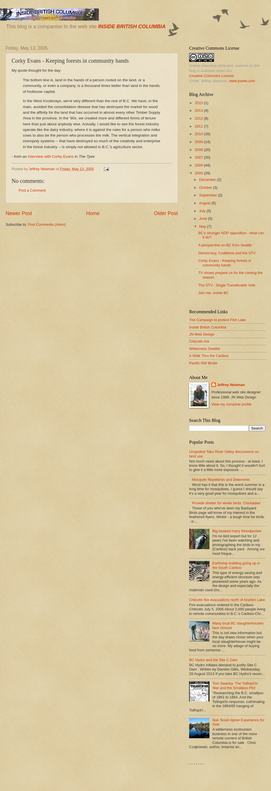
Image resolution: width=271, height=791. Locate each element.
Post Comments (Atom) (47, 224)
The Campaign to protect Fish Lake (217, 320)
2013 (199, 110)
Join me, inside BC (213, 293)
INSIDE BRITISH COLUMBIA (131, 26)
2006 (199, 165)
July (202, 211)
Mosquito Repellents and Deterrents (221, 479)
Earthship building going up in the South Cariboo (236, 565)
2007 (199, 157)
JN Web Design (201, 334)
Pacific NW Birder (203, 363)
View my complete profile (231, 404)
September (208, 195)
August (205, 203)
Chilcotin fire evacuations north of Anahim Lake (227, 600)
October (206, 187)
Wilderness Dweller (204, 349)
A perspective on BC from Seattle (225, 245)
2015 (199, 103)
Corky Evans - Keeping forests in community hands (224, 262)
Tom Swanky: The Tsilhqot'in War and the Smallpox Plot (235, 685)
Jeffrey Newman (231, 385)
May (203, 226)
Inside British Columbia (207, 327)
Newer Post (19, 213)
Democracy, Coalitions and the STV (226, 253)
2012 (199, 118)
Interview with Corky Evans (51, 156)
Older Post (166, 213)
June (203, 218)
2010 (199, 134)
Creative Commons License (211, 76)
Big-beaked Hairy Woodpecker (236, 531)
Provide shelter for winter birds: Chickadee (226, 503)
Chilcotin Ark (199, 341)
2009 (199, 142)
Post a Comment (32, 190)
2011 (199, 126)
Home (93, 213)
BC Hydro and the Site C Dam (213, 660)
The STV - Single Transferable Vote (226, 285)
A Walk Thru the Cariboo (209, 356)
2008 (199, 150)
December (208, 180)
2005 (199, 173)
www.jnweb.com (242, 81)
